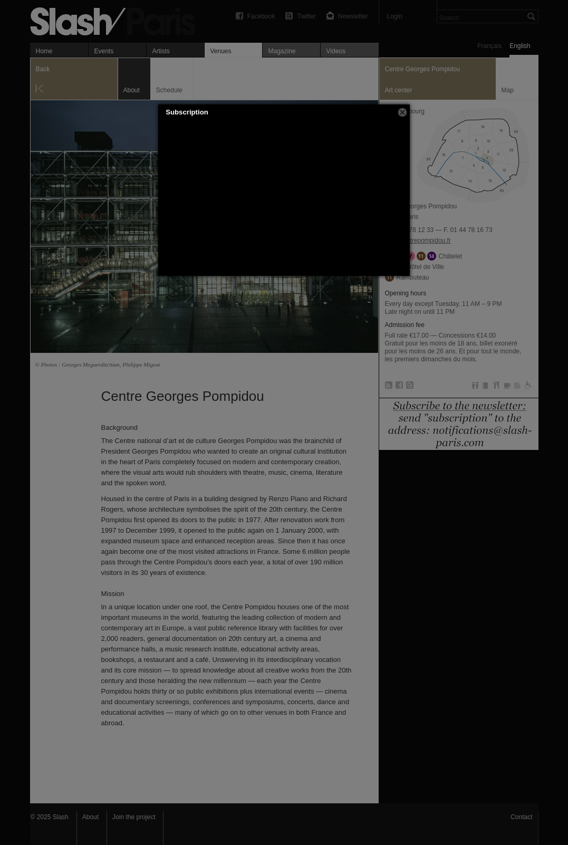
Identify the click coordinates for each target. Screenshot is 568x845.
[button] (402, 112)
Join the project (133, 817)
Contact (521, 817)
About (90, 817)
